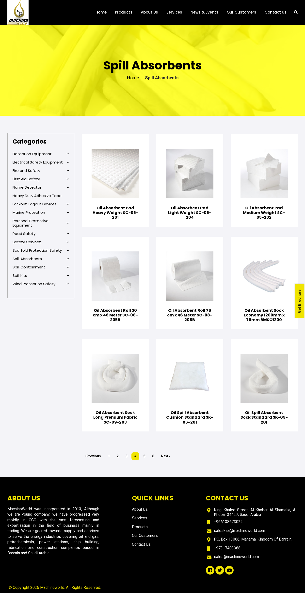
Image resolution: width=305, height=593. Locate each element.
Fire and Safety (41, 170)
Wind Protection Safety (41, 284)
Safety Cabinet (41, 242)
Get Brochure (300, 301)
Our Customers (241, 14)
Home (101, 14)
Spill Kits (41, 275)
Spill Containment (41, 267)
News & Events (204, 14)
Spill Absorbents (41, 259)
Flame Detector (41, 187)
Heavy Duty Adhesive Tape (37, 195)
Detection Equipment (41, 154)
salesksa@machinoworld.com (239, 530)
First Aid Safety (41, 179)
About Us (149, 14)
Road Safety (41, 233)
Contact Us (276, 14)
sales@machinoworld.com (236, 556)
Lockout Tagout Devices (41, 204)
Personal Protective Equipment (41, 223)
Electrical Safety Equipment (41, 162)
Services (174, 14)
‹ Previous (93, 456)
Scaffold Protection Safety (41, 250)
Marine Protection (41, 212)
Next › (165, 456)
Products (123, 14)
